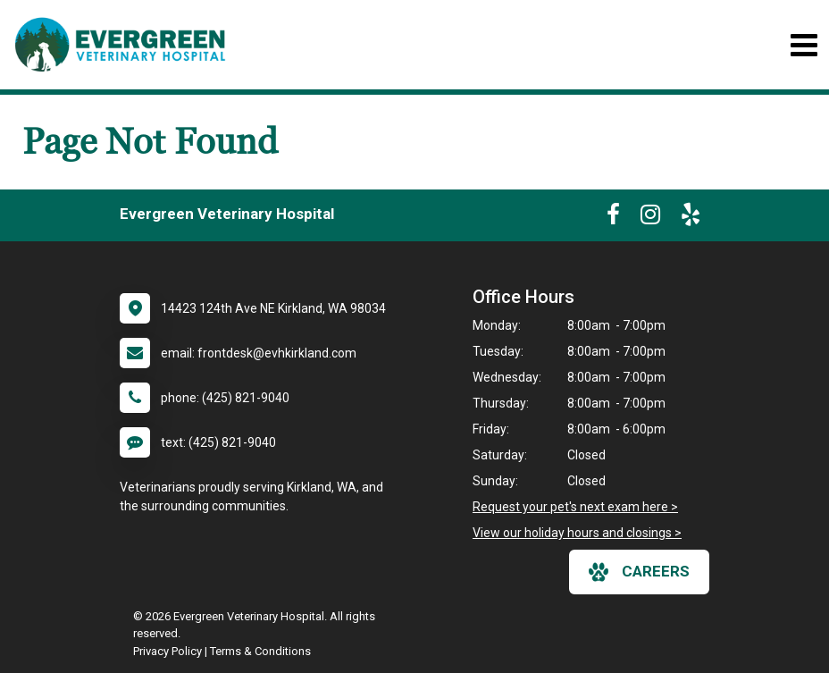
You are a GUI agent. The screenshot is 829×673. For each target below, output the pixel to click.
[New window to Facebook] (613, 218)
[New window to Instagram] (650, 218)
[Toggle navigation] (803, 45)
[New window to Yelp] (690, 218)
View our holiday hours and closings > (577, 533)
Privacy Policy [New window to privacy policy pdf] (167, 651)
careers (639, 572)
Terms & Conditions (260, 651)
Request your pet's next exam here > (575, 507)
